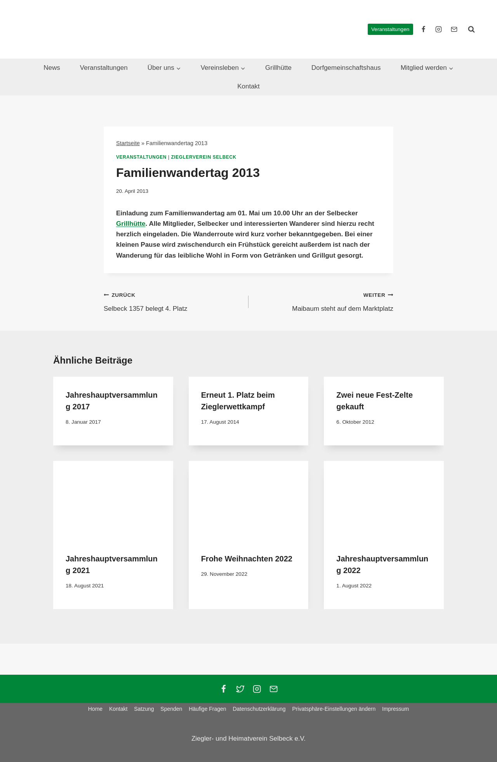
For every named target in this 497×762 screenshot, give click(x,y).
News (51, 67)
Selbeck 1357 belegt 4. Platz (173, 300)
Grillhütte (278, 67)
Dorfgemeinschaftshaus (346, 67)
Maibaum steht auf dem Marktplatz (324, 300)
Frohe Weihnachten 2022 (246, 558)
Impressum (395, 709)
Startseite (128, 143)
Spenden (171, 709)
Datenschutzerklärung (259, 709)
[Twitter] (240, 689)
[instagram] (438, 29)
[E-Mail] (454, 29)
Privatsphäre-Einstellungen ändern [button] (333, 709)
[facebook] (423, 29)
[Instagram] (256, 689)
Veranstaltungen (390, 29)
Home (95, 709)
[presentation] (113, 501)
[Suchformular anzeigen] (471, 29)
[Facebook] (223, 689)
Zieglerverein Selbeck (203, 157)
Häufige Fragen (207, 709)
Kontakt (248, 86)
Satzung (144, 709)
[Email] (273, 689)
